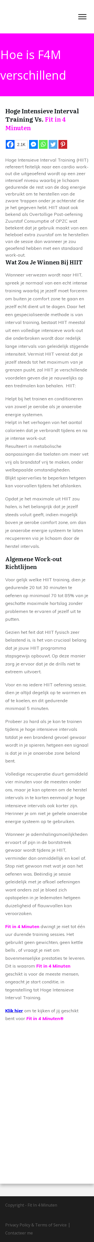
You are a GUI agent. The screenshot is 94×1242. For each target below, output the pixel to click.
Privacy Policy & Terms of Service (36, 1225)
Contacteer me (19, 1233)
